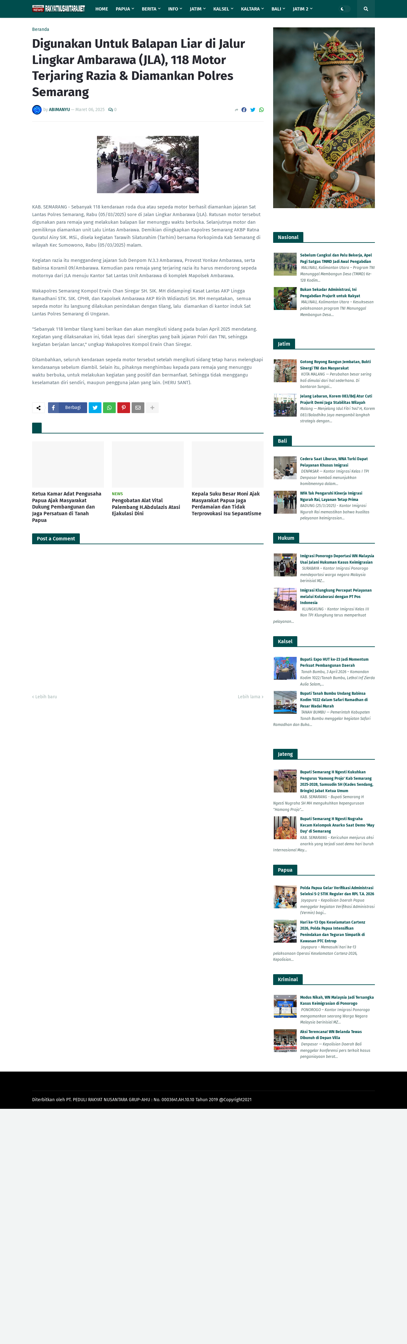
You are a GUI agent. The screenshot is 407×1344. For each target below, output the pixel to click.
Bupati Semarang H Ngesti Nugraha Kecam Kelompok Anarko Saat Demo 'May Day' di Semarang (337, 825)
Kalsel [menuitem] (221, 9)
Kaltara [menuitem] (250, 9)
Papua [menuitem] (123, 9)
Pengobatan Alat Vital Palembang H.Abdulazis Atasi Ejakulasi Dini (146, 507)
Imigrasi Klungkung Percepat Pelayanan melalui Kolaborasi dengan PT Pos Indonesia (336, 596)
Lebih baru (46, 697)
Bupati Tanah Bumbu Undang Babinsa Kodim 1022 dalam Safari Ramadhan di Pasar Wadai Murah (334, 699)
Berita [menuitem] (149, 9)
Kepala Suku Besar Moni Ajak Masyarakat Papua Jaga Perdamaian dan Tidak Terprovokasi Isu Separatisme (226, 504)
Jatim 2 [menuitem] (300, 9)
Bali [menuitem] (276, 9)
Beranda (40, 29)
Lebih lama (249, 697)
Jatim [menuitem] (196, 9)
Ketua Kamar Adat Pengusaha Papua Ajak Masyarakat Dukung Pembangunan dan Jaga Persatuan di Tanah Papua (66, 507)
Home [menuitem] (101, 9)
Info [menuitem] (173, 9)
